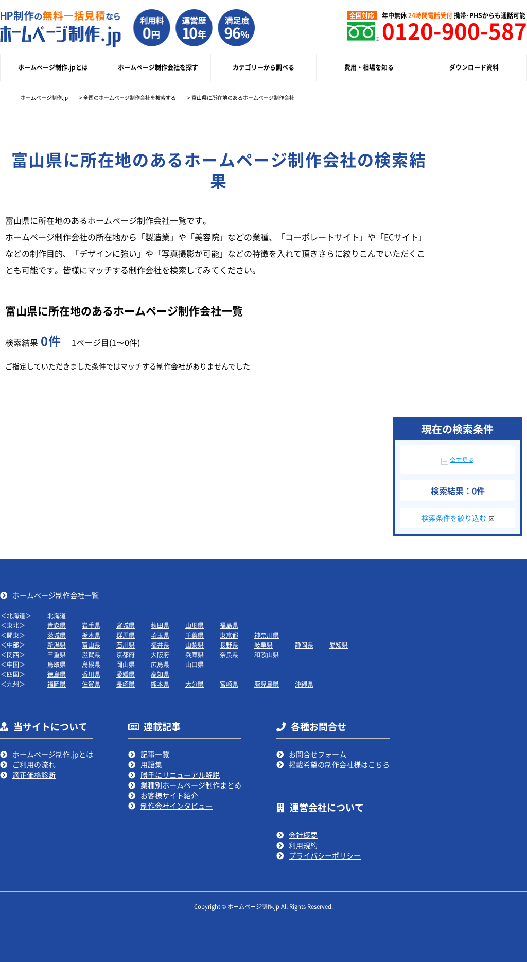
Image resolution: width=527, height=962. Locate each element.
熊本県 (160, 683)
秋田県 (160, 625)
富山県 (91, 644)
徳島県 (56, 674)
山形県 (194, 625)
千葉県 (194, 635)
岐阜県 (263, 644)
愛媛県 (125, 674)
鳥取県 (56, 664)
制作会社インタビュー (176, 805)
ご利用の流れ (34, 764)
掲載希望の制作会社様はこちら (339, 764)
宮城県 (125, 625)
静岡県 (304, 644)
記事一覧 (154, 754)
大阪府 (160, 654)
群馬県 (125, 635)
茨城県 (56, 635)
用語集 (151, 764)
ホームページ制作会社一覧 (55, 595)
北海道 (56, 615)
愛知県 (338, 644)
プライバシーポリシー (325, 855)
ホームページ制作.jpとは (52, 754)
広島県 (160, 664)
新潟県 (56, 644)
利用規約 (303, 845)
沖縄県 (304, 683)
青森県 (56, 625)
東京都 (229, 635)
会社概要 (303, 835)
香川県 (91, 674)
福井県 (160, 644)
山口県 (194, 664)
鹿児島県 (266, 683)
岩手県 (91, 625)
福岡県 (56, 683)
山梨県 (194, 644)
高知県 (160, 674)
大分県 (194, 683)
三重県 (56, 654)
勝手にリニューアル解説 (180, 774)
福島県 (229, 625)
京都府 (125, 654)
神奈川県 (266, 635)
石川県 (125, 644)
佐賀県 (91, 683)
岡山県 (125, 664)
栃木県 (91, 635)
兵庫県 (194, 654)
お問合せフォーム (317, 754)
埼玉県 (160, 635)
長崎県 (125, 683)
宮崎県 (229, 683)
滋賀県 (91, 654)
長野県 (229, 644)
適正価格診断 (34, 774)
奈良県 (229, 654)
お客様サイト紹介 (169, 795)
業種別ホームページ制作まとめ (190, 785)
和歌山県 (266, 654)
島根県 (91, 664)
